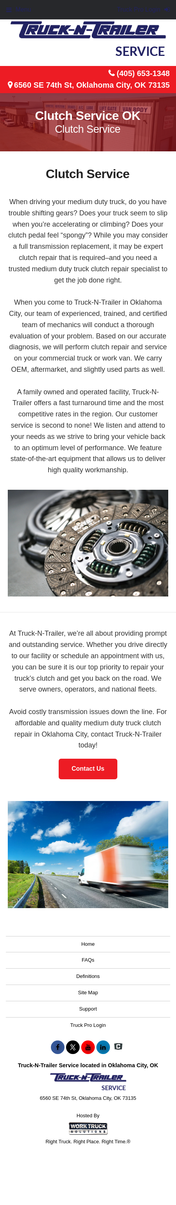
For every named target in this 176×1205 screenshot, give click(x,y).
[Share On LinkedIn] (103, 1047)
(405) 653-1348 (143, 73)
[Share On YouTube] (88, 1047)
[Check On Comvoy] (118, 1047)
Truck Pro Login (88, 1025)
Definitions (88, 976)
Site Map (88, 992)
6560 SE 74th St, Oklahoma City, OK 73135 (92, 85)
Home (88, 944)
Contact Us (87, 768)
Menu (18, 9)
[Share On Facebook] (57, 1047)
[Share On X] (73, 1047)
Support (88, 1009)
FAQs (88, 960)
